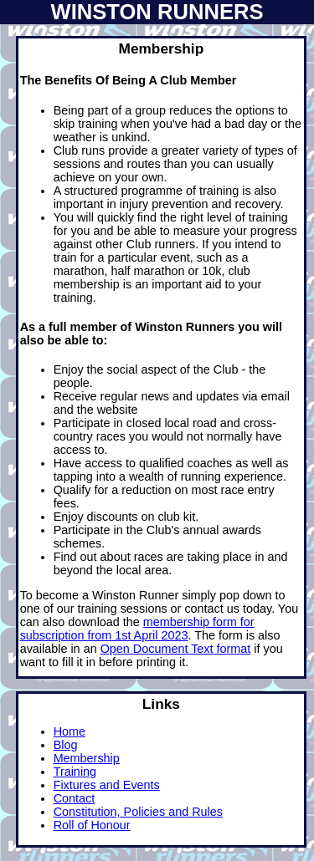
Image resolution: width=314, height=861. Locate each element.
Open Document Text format (175, 648)
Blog (66, 744)
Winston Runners (156, 11)
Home (69, 731)
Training (75, 771)
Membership (87, 758)
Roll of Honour (92, 825)
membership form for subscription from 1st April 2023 (137, 628)
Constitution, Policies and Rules (138, 811)
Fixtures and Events (107, 785)
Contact (74, 798)
